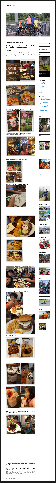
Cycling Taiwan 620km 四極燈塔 (43, 107)
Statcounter (1, 482)
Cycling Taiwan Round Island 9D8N (44, 106)
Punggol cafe (16, 472)
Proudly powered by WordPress (15, 478)
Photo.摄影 (30, 9)
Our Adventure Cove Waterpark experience (45, 82)
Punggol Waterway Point (22, 472)
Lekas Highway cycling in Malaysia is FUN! (45, 99)
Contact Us (41, 9)
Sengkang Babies (10, 5)
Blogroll (38, 9)
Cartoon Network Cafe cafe (28, 471)
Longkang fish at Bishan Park (43, 87)
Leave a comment (19, 473)
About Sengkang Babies (9, 9)
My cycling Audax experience (43, 98)
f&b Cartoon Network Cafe (12, 472)
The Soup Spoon (27, 472)
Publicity (34, 9)
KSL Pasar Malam (42, 86)
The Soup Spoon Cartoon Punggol (12, 473)
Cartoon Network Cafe (21, 471)
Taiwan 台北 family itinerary (43, 85)
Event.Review (26, 9)
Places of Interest (16, 9)
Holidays (21, 9)
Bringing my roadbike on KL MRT (44, 105)
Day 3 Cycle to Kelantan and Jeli (43, 112)
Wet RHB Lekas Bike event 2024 (43, 110)
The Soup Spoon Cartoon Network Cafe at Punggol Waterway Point (21, 47)
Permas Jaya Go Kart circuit (43, 83)
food (17, 471)
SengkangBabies (9, 471)
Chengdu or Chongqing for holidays (44, 100)
